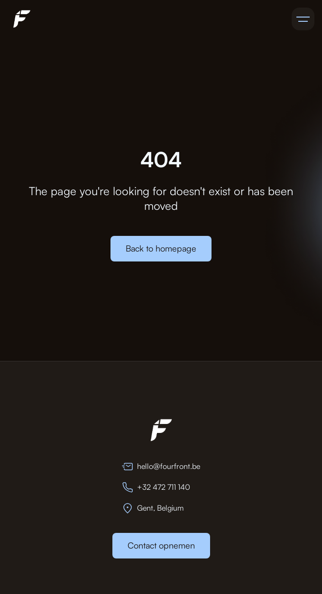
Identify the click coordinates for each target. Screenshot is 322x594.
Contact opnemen (161, 545)
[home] (19, 19)
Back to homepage (161, 248)
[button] (303, 19)
